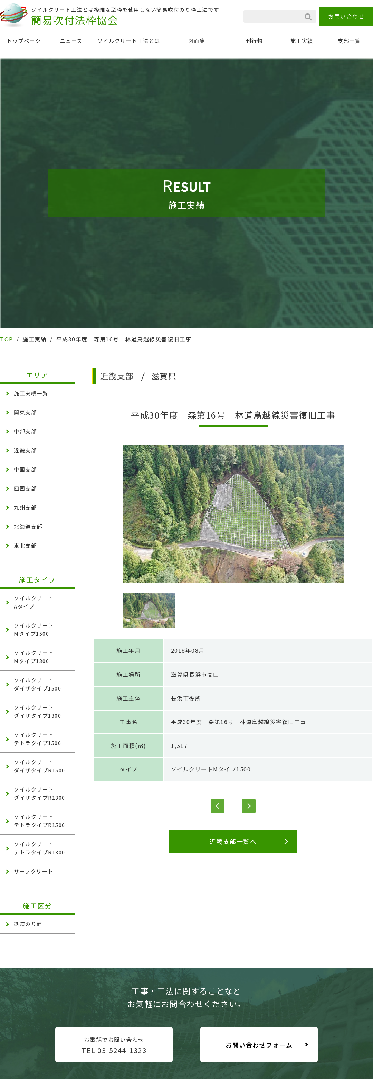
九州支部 (25, 507)
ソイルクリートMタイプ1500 (211, 769)
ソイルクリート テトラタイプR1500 (39, 821)
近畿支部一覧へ (233, 841)
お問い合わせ (346, 16)
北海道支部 (28, 526)
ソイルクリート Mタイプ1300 (34, 657)
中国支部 (25, 469)
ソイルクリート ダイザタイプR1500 (39, 766)
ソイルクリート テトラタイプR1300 (39, 848)
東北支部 (25, 545)
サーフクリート (34, 871)
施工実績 (301, 40)
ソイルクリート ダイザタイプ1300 (37, 711)
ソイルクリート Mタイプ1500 (34, 629)
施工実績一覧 (31, 393)
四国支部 (25, 488)
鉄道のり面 (28, 923)
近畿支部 (25, 450)
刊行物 (254, 40)
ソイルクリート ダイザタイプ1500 (37, 684)
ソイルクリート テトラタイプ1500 (37, 739)
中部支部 (25, 431)
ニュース (71, 40)
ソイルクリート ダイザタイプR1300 (39, 793)
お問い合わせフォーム (259, 1044)
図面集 (196, 40)
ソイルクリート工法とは (128, 40)
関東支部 (25, 412)
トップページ (24, 40)
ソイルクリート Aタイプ (34, 602)
